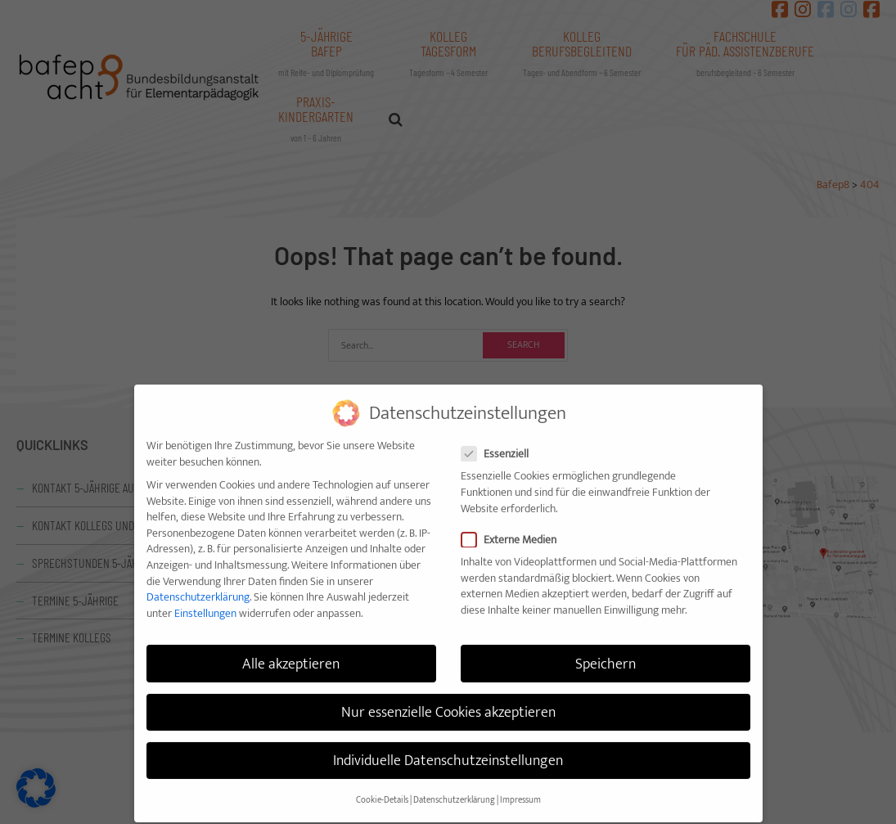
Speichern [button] (605, 648)
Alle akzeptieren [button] (291, 648)
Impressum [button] (520, 784)
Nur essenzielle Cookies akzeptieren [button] (448, 696)
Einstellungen (205, 597)
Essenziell (502, 438)
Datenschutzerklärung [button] (454, 784)
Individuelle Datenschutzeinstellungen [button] (448, 745)
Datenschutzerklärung (198, 581)
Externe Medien (516, 524)
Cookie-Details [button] (382, 784)
